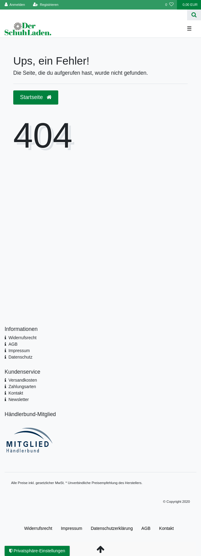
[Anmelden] (15, 5)
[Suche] (194, 15)
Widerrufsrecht (22, 337)
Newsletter (18, 399)
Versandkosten (22, 380)
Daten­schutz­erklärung (112, 528)
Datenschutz (20, 357)
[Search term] (93, 15)
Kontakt (15, 393)
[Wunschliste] (169, 5)
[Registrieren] (45, 5)
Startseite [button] (35, 97)
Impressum (19, 350)
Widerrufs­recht (38, 528)
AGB (13, 344)
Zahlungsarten (22, 386)
